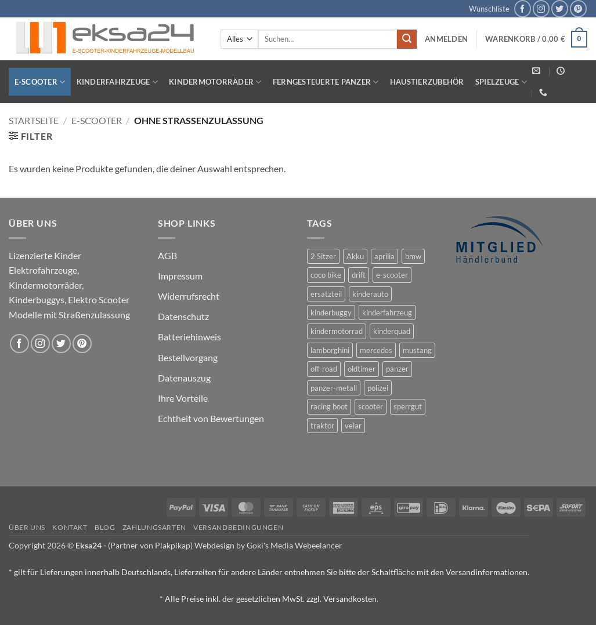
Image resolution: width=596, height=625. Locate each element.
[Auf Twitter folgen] (559, 8)
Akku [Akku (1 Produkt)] (355, 256)
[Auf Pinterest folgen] (578, 8)
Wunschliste (489, 8)
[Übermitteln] (407, 39)
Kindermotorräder (215, 82)
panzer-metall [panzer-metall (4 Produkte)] (333, 388)
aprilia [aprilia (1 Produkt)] (384, 256)
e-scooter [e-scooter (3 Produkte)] (392, 274)
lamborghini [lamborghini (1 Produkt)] (329, 350)
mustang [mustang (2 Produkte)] (417, 350)
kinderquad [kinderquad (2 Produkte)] (391, 331)
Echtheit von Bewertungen (211, 418)
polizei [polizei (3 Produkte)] (377, 388)
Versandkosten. (350, 599)
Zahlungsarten (154, 527)
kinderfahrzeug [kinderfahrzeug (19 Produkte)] (387, 312)
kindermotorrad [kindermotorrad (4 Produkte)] (336, 331)
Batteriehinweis (189, 336)
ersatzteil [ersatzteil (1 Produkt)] (326, 294)
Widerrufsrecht (188, 295)
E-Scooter (40, 82)
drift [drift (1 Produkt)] (359, 274)
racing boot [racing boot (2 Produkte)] (329, 406)
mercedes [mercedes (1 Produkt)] (376, 350)
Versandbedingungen (238, 527)
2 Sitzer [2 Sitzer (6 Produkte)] (323, 256)
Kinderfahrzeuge (117, 82)
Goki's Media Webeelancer (294, 545)
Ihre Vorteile (183, 398)
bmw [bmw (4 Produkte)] (413, 256)
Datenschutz (183, 316)
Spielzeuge (501, 82)
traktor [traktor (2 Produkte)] (322, 425)
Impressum (180, 275)
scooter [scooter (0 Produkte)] (370, 406)
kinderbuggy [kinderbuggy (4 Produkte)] (331, 312)
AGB (167, 255)
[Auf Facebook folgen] (522, 8)
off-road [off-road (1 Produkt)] (323, 368)
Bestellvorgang (188, 357)
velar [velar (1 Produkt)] (353, 425)
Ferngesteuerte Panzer (326, 82)
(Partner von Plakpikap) (150, 545)
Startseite (34, 120)
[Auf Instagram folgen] (541, 8)
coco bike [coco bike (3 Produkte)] (325, 274)
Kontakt (69, 527)
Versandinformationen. (487, 572)
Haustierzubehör (427, 81)
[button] (446, 38)
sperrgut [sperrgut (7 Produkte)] (407, 406)
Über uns (27, 527)
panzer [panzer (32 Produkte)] (397, 368)
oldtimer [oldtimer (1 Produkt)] (361, 368)
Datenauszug (184, 377)
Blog (105, 527)
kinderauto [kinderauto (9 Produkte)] (370, 294)
